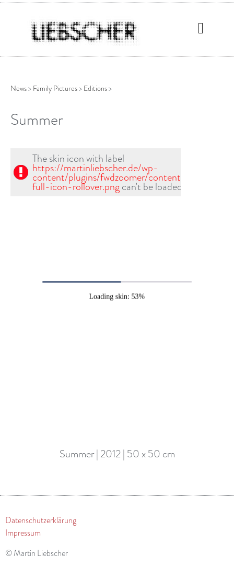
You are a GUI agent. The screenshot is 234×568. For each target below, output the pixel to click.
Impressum (23, 533)
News (18, 88)
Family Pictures (55, 88)
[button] (201, 28)
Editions (95, 88)
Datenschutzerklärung (40, 520)
